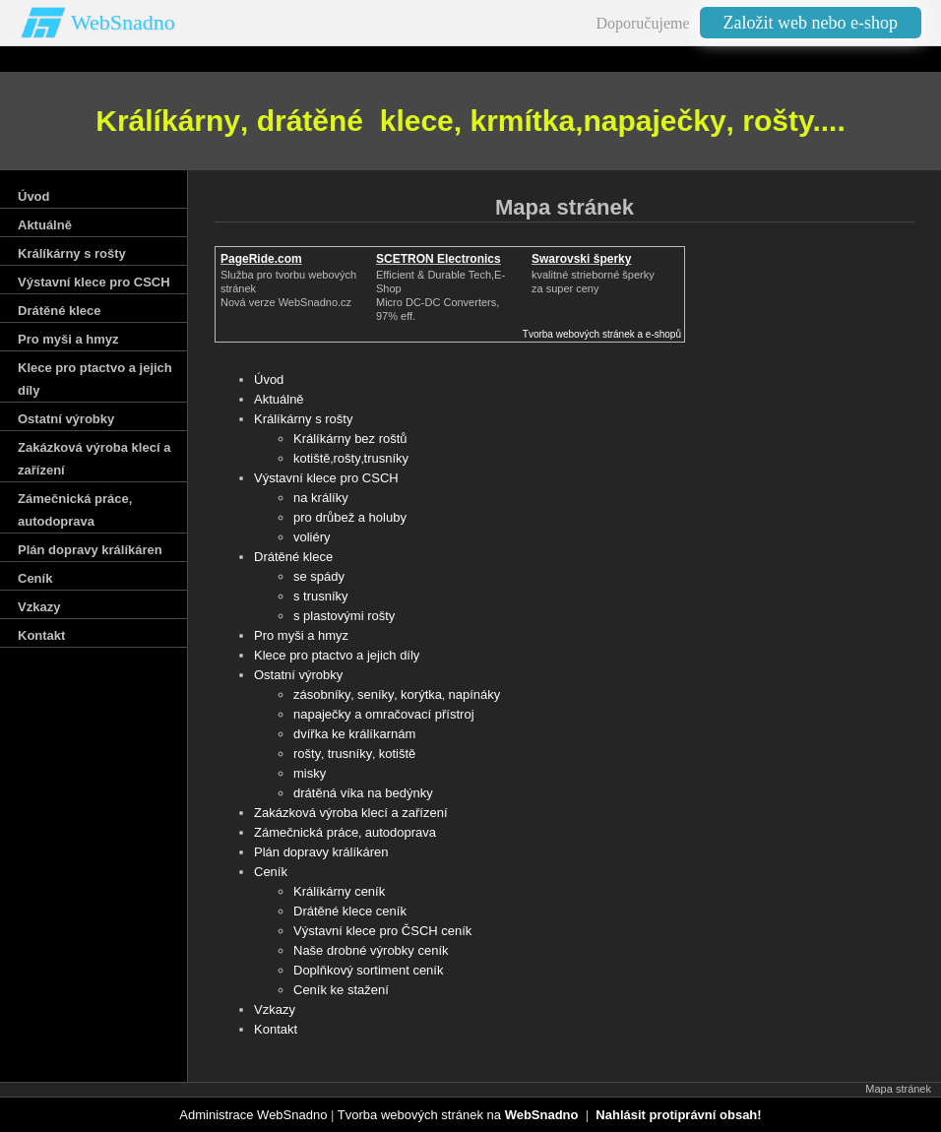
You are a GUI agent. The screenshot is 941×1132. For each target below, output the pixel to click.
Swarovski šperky (581, 259)
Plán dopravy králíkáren (321, 852)
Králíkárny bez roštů (350, 438)
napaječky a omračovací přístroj (383, 714)
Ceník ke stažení (341, 989)
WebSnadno (123, 22)
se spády (319, 576)
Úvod (268, 379)
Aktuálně (279, 399)
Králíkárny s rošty (303, 418)
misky (309, 773)
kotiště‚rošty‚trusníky (350, 458)
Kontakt (275, 1029)
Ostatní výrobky (298, 674)
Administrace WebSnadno (253, 1114)
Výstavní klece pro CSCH (326, 478)
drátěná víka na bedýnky (363, 793)
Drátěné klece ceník (350, 911)
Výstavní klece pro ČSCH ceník (382, 930)
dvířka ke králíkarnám (354, 733)
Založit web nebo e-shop (810, 22)
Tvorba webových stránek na (458, 1114)
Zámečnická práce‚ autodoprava (345, 832)
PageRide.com (261, 259)
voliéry (312, 537)
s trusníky (320, 596)
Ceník (270, 871)
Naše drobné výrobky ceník (371, 950)
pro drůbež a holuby (350, 517)
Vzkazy (274, 1009)
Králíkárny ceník (339, 891)
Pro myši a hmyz (301, 635)
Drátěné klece (293, 556)
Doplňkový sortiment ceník (368, 970)
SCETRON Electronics (438, 259)
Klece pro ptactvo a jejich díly (336, 655)
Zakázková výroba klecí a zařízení (351, 812)
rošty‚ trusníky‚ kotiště (354, 753)
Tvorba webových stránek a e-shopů (602, 334)
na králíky (320, 497)
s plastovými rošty (344, 615)
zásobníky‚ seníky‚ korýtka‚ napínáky (396, 694)
